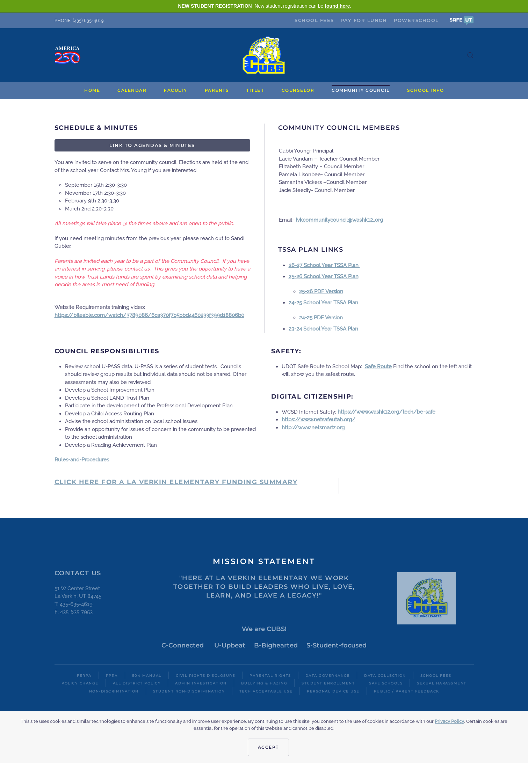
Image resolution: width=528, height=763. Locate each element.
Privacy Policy (449, 721)
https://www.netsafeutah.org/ (318, 419)
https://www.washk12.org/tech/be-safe (386, 412)
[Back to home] (264, 55)
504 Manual (146, 675)
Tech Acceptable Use (266, 691)
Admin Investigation (201, 683)
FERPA (84, 675)
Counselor (298, 90)
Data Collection (385, 675)
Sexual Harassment (441, 683)
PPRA (112, 675)
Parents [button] (217, 90)
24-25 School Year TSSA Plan (323, 302)
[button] (461, 20)
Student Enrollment (328, 683)
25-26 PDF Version (321, 291)
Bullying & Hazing (264, 683)
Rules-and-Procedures (82, 460)
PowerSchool (416, 20)
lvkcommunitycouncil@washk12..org (339, 220)
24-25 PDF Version (321, 317)
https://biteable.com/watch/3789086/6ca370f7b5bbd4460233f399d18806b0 (149, 315)
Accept (268, 747)
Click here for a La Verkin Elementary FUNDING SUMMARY (176, 482)
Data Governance (327, 675)
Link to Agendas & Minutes (152, 145)
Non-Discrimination (114, 691)
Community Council (361, 90)
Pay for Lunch (364, 20)
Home (92, 90)
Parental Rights (270, 675)
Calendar (131, 90)
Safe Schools (386, 683)
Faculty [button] (175, 90)
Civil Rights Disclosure (206, 675)
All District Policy (137, 683)
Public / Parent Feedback (406, 691)
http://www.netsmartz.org (313, 427)
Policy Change (80, 683)
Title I (255, 90)
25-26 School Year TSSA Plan (324, 276)
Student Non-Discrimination (189, 691)
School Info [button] (425, 90)
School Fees (314, 20)
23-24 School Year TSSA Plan (323, 329)
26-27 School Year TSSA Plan (324, 265)
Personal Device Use (333, 691)
